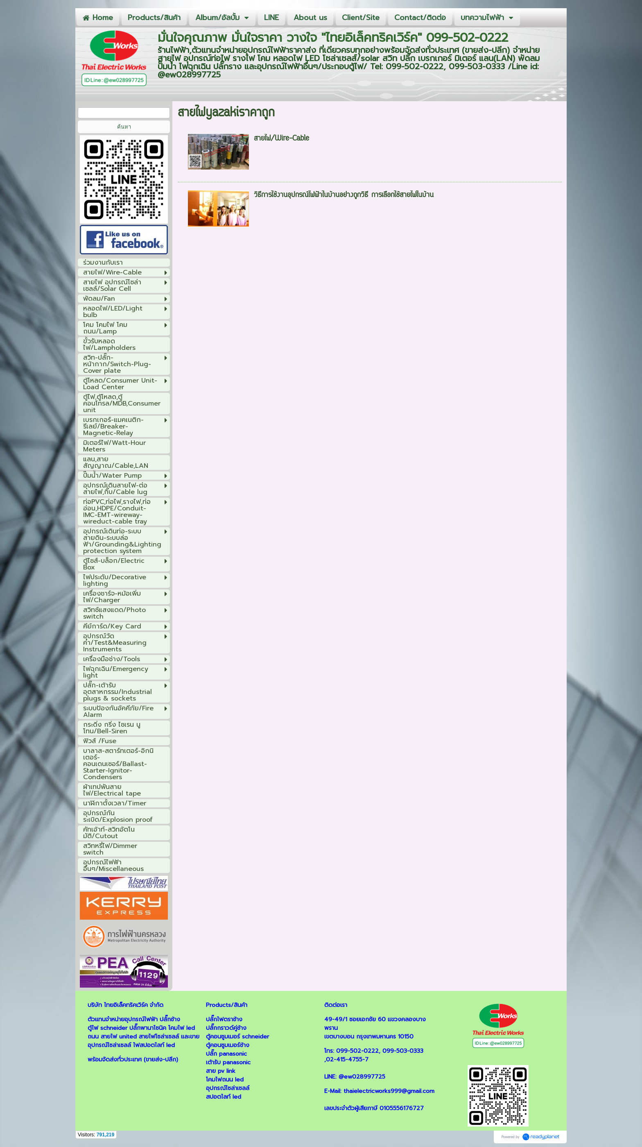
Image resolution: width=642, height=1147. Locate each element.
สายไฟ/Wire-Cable (281, 139)
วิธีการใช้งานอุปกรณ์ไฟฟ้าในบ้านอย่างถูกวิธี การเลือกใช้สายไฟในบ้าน (344, 195)
